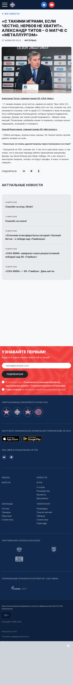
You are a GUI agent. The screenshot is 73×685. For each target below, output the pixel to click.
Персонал (7, 516)
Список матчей (44, 512)
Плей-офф (42, 523)
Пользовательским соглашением (48, 385)
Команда (7, 504)
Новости (42, 477)
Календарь (42, 508)
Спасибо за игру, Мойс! (19, 206)
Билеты (6, 482)
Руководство (43, 491)
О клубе (41, 487)
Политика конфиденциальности (15, 636)
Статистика (7, 519)
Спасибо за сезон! (16, 221)
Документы (42, 498)
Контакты (41, 494)
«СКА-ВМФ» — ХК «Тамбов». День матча (29, 271)
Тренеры (6, 512)
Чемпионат (43, 504)
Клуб (39, 482)
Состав (5, 508)
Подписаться (15, 374)
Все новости (10, 14)
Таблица (41, 516)
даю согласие (14, 389)
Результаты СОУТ (9, 631)
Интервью (31, 40)
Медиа (6, 477)
